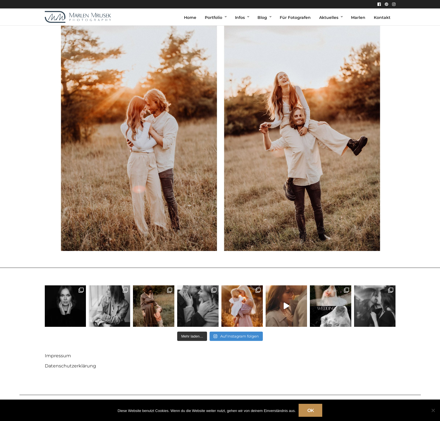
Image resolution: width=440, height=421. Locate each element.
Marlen (358, 17)
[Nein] (433, 410)
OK (310, 410)
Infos (240, 17)
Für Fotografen (295, 17)
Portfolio (213, 17)
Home (190, 17)
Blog (262, 17)
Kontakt (382, 17)
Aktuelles (328, 17)
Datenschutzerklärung (70, 366)
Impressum (58, 355)
